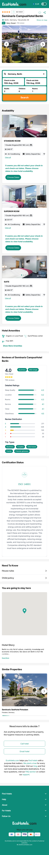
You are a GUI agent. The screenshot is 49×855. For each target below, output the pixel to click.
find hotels (33, 760)
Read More (5, 658)
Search (25, 97)
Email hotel (24, 751)
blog (35, 766)
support (26, 774)
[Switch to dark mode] (44, 4)
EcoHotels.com (12, 760)
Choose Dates (13, 177)
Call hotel (24, 743)
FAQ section (30, 772)
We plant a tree (30, 763)
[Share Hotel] (45, 12)
